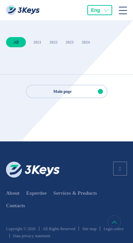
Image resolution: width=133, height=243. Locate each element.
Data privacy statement (31, 236)
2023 (69, 42)
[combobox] (99, 10)
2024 (86, 42)
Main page (80, 91)
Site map (89, 228)
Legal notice (113, 228)
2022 (53, 42)
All (15, 42)
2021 (37, 42)
